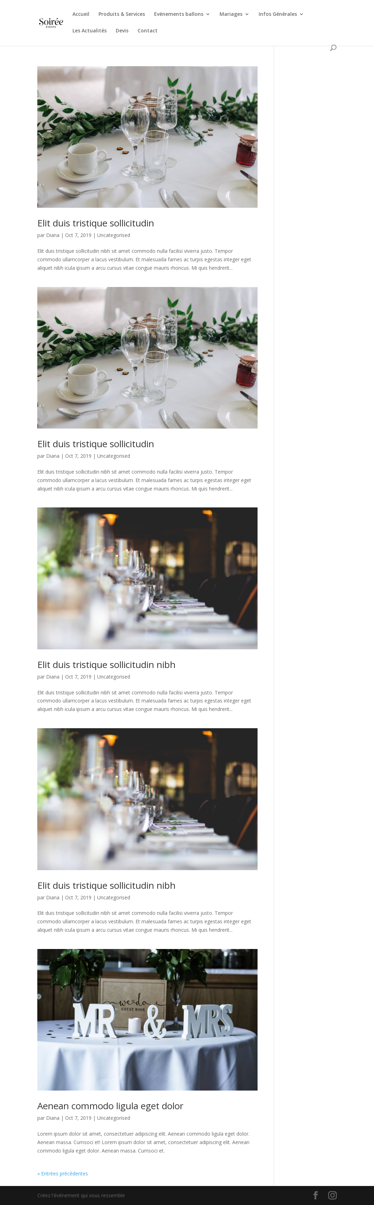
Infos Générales (278, 14)
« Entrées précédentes (62, 1173)
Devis (122, 31)
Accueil (80, 14)
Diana (52, 235)
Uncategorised (113, 235)
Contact (148, 31)
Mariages (231, 14)
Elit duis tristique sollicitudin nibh (106, 664)
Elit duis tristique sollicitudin (95, 223)
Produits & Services (122, 14)
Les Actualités (89, 31)
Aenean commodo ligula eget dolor (110, 1105)
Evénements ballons (178, 14)
